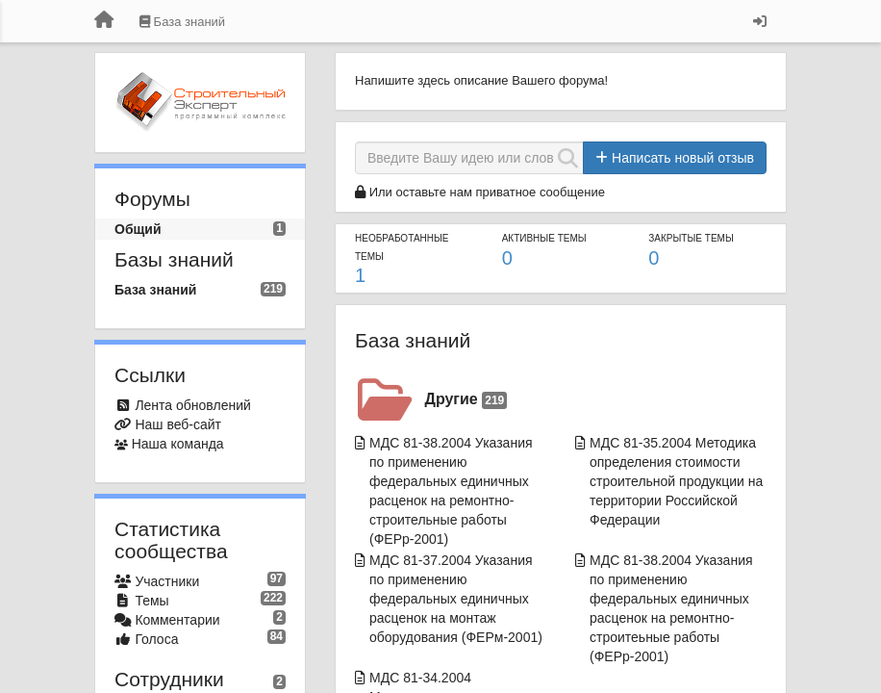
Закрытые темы (690, 238)
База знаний (155, 289)
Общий (138, 229)
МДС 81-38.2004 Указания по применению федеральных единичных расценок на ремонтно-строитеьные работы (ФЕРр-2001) (671, 608)
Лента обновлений (192, 405)
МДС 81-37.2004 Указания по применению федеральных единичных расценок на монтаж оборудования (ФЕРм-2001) (455, 598)
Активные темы (544, 238)
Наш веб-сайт (178, 424)
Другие (466, 400)
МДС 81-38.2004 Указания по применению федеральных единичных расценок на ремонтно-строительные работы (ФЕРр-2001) (451, 491)
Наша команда (178, 443)
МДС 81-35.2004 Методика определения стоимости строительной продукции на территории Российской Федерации (676, 481)
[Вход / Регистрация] (760, 21)
